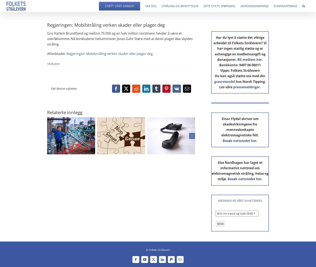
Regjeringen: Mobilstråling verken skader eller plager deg (110, 54)
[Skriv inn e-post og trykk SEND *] (237, 214)
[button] (303, 6)
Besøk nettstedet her (239, 141)
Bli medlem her (249, 59)
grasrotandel (224, 81)
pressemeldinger (246, 87)
